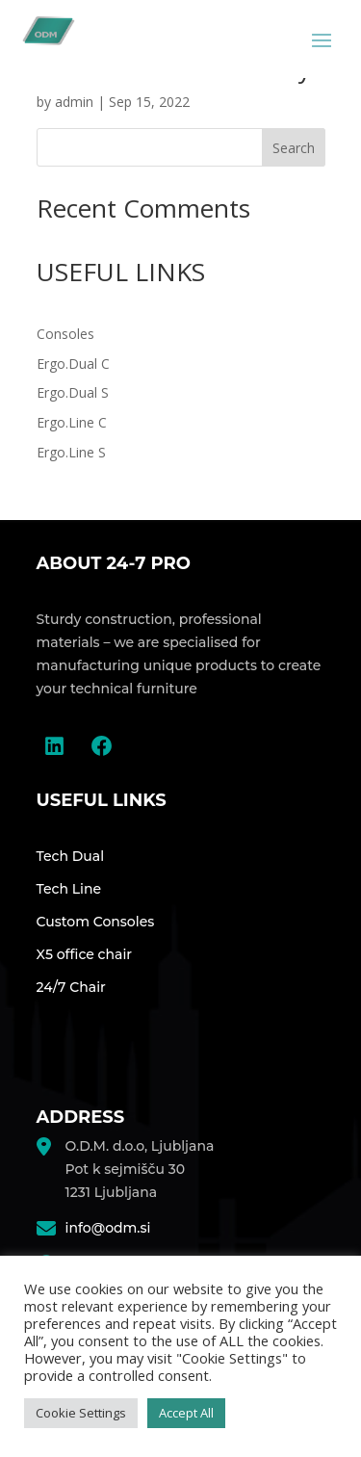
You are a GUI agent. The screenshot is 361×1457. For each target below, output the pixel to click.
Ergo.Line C (72, 422)
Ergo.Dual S (73, 392)
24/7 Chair (71, 987)
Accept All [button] (186, 1412)
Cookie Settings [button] (81, 1412)
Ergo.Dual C (73, 363)
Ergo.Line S (71, 452)
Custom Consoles (96, 921)
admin (74, 101)
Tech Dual (71, 856)
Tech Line (69, 889)
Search (293, 148)
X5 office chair (85, 954)
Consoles (65, 334)
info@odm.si (108, 1227)
